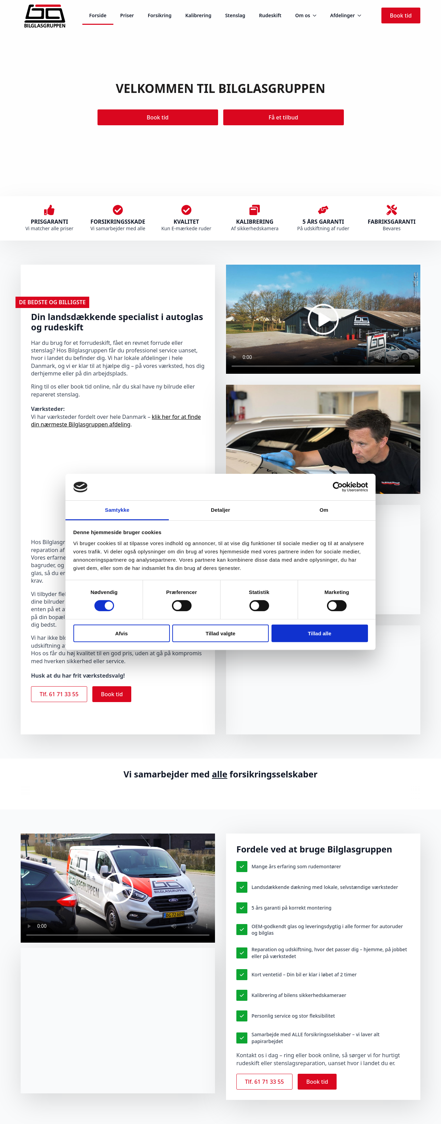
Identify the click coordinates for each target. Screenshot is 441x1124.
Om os (302, 15)
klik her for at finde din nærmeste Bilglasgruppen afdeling (116, 420)
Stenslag (235, 15)
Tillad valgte (220, 633)
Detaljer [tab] (220, 510)
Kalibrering (198, 15)
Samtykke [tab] (117, 510)
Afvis (121, 633)
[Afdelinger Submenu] (361, 15)
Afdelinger (342, 15)
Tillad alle (319, 633)
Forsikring (160, 15)
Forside (97, 15)
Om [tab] (323, 510)
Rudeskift (270, 15)
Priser (127, 15)
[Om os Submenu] (316, 15)
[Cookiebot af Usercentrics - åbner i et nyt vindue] (338, 487)
